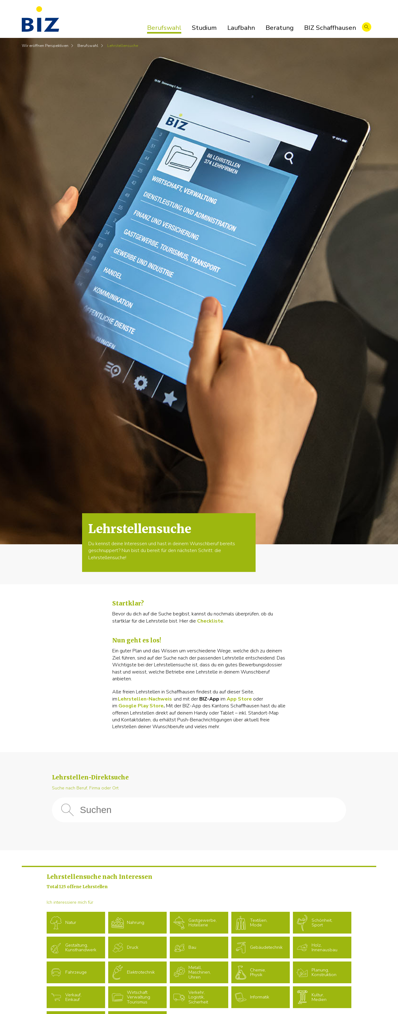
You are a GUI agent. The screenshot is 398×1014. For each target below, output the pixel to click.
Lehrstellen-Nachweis (145, 699)
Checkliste (210, 621)
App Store (239, 699)
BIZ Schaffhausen (330, 27)
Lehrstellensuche (122, 45)
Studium (204, 27)
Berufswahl (164, 27)
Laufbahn (241, 27)
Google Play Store (141, 705)
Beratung (280, 27)
